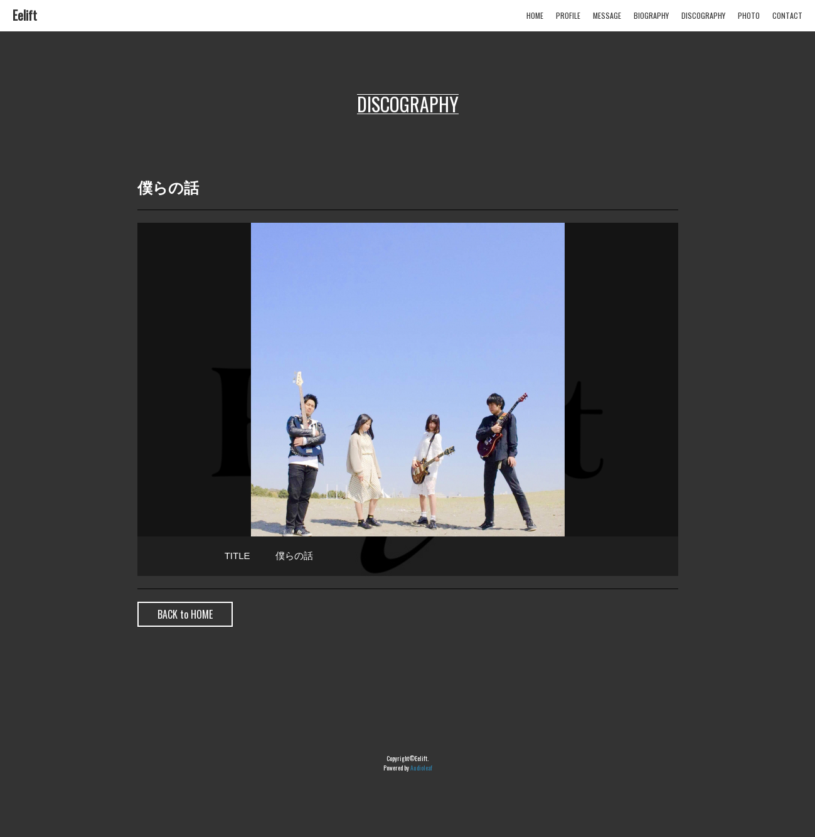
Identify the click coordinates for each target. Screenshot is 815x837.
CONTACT (787, 15)
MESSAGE (607, 15)
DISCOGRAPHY (703, 15)
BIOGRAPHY (651, 15)
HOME (534, 15)
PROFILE (568, 15)
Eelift (25, 15)
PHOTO (749, 15)
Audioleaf (421, 767)
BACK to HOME (185, 614)
